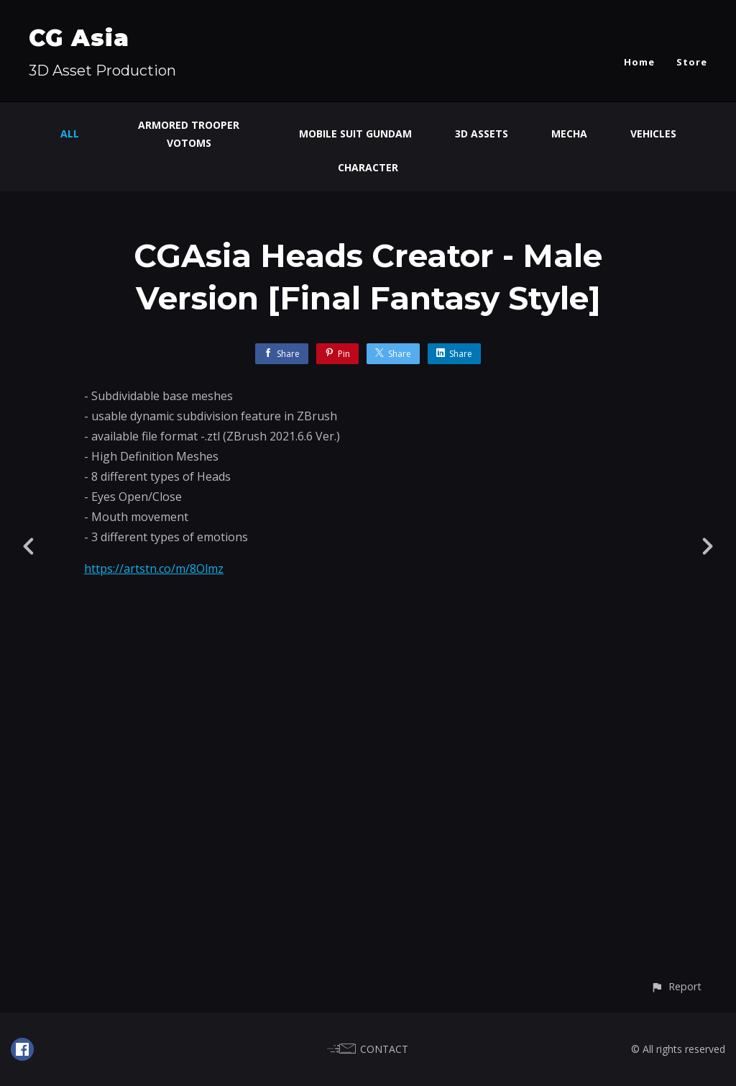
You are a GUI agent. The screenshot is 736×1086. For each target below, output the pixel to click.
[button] (676, 986)
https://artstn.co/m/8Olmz (154, 568)
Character (368, 167)
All (69, 133)
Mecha (569, 133)
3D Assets (481, 133)
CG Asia (79, 38)
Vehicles (653, 133)
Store (691, 61)
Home (639, 61)
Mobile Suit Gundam (355, 133)
